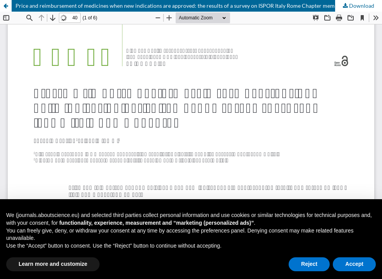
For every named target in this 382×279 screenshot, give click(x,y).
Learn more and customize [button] (53, 264)
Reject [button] (309, 264)
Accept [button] (354, 264)
